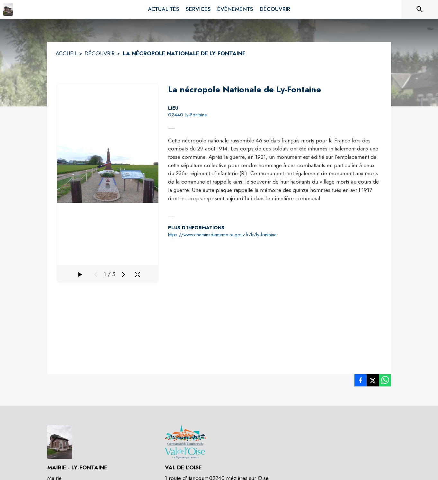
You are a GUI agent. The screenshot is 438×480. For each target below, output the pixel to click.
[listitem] (360, 381)
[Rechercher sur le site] (420, 9)
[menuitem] (164, 9)
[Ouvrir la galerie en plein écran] (137, 274)
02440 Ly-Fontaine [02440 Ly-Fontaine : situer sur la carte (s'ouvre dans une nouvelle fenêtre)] (187, 114)
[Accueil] (8, 9)
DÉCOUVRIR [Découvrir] (100, 53)
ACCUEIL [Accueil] (66, 53)
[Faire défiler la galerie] (79, 274)
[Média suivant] (123, 274)
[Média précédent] (95, 274)
